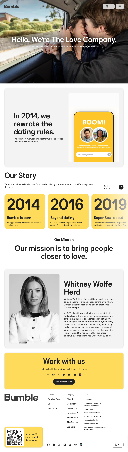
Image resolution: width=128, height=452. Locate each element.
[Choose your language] (109, 6)
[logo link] (11, 6)
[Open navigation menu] (120, 6)
